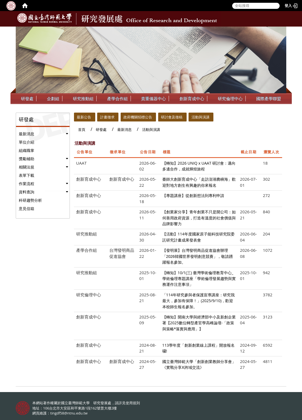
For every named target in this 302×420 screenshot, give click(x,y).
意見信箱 (26, 208)
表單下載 (26, 175)
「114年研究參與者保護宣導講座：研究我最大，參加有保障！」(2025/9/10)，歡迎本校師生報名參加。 (198, 300)
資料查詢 (26, 192)
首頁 (81, 129)
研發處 (27, 98)
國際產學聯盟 (268, 98)
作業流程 (26, 183)
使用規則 (133, 402)
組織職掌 (26, 150)
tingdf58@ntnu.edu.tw (69, 413)
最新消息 (26, 133)
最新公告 (84, 117)
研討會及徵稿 (171, 117)
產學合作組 (117, 98)
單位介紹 (26, 142)
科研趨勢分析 (30, 200)
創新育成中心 (191, 98)
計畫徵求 (107, 117)
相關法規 (26, 167)
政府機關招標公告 (137, 117)
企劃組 (53, 98)
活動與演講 (201, 117)
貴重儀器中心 (153, 98)
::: (281, 30)
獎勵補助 (26, 158)
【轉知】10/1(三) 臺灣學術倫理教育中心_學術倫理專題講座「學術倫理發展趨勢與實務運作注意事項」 (199, 278)
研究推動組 (83, 98)
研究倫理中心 (230, 98)
